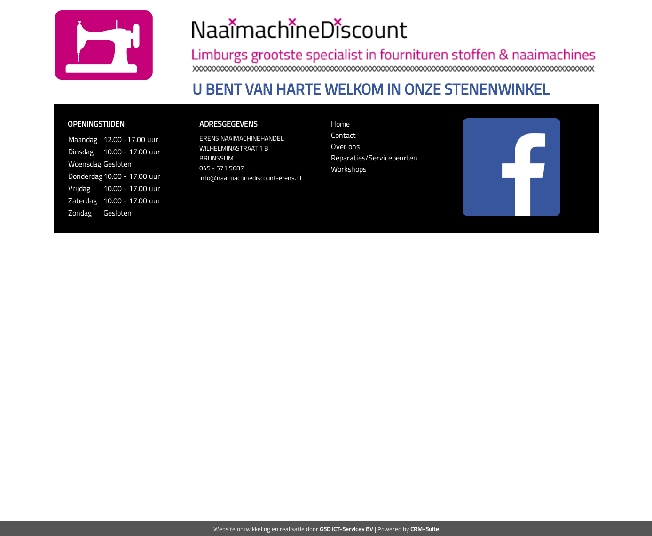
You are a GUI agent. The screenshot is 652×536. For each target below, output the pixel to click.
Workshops (348, 169)
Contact (343, 135)
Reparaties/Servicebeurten (374, 157)
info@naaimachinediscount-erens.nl (250, 178)
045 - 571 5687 (221, 168)
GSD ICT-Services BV (346, 529)
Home (340, 123)
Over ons (345, 146)
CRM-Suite (424, 529)
